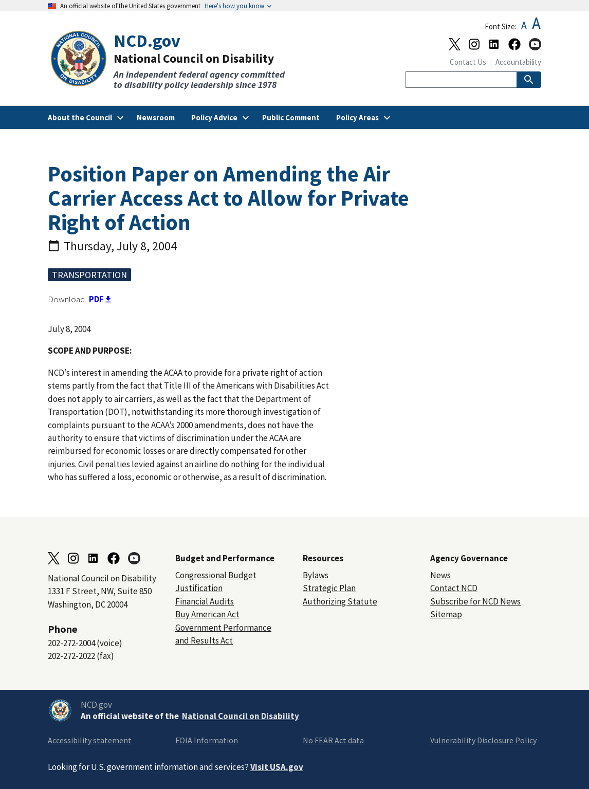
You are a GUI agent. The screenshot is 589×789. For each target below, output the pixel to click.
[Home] (171, 60)
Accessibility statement (90, 740)
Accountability (518, 62)
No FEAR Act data (333, 740)
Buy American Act (207, 614)
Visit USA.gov (276, 767)
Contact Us (468, 62)
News (440, 575)
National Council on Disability (240, 716)
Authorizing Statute (340, 601)
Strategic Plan (329, 588)
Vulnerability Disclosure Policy (483, 740)
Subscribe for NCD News (475, 601)
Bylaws (315, 575)
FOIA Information (206, 740)
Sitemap (446, 614)
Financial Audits (204, 601)
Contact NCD (453, 588)
